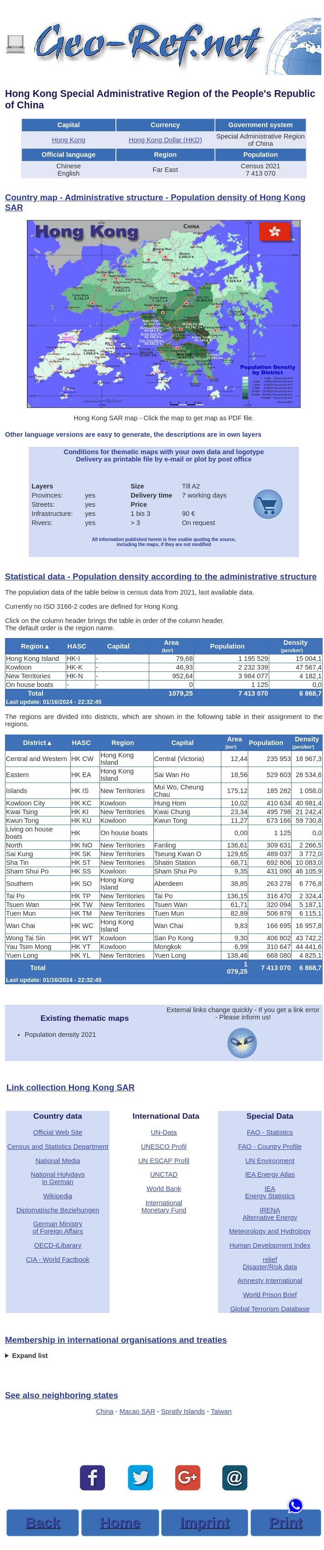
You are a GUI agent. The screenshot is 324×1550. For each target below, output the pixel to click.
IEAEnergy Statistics (270, 1192)
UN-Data (164, 1132)
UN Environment (270, 1160)
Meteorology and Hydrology (270, 1231)
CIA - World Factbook (57, 1259)
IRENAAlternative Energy (270, 1214)
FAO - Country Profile (270, 1146)
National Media (58, 1160)
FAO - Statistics (270, 1132)
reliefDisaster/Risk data (270, 1263)
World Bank (163, 1188)
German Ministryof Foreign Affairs (57, 1227)
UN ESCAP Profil (163, 1160)
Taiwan (221, 1411)
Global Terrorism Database (269, 1309)
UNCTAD (164, 1174)
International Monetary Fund (164, 1206)
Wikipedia (58, 1196)
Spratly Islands (183, 1411)
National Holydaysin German (57, 1178)
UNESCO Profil (164, 1146)
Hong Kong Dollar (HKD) (165, 140)
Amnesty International (270, 1280)
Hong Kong (68, 140)
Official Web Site (58, 1132)
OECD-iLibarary (57, 1245)
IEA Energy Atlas (270, 1174)
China (104, 1411)
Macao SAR (137, 1411)
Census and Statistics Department (58, 1146)
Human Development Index (270, 1245)
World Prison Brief (270, 1294)
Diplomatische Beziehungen (57, 1210)
